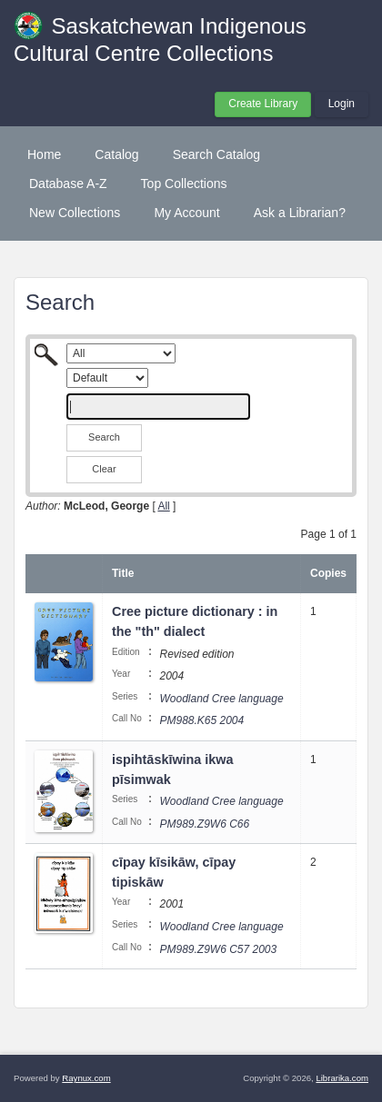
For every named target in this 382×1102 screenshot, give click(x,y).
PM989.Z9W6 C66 (204, 824)
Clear (104, 468)
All (163, 506)
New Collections (74, 212)
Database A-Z (68, 183)
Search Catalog (217, 154)
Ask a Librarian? (300, 212)
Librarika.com (342, 1078)
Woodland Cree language (221, 698)
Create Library (262, 103)
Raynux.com (86, 1078)
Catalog (116, 154)
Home (44, 154)
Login (341, 103)
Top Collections (184, 183)
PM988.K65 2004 (201, 720)
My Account (186, 212)
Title (123, 573)
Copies (328, 573)
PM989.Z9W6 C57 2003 (217, 949)
